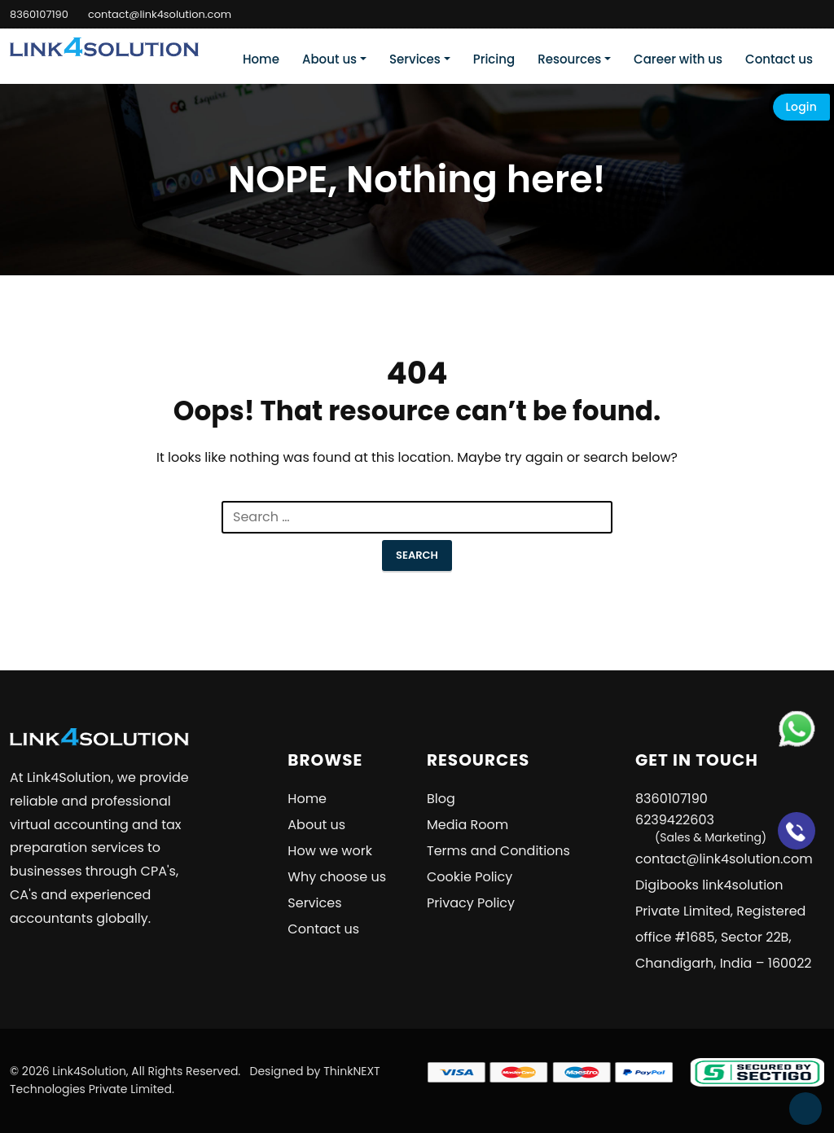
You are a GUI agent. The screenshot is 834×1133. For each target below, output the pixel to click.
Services (415, 59)
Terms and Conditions (498, 850)
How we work (330, 850)
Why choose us (337, 876)
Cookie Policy (469, 876)
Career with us (678, 59)
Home (261, 59)
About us (329, 59)
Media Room (467, 824)
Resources (569, 59)
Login (801, 107)
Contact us (779, 59)
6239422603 (700, 827)
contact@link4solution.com (160, 14)
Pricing (494, 59)
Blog (441, 798)
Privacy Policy (471, 903)
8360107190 (39, 14)
